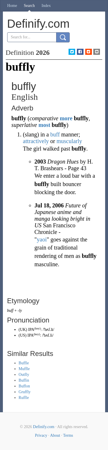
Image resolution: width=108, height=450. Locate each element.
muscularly (69, 141)
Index (46, 5)
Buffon (24, 386)
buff (55, 134)
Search (29, 5)
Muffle (24, 369)
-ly (20, 310)
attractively (36, 141)
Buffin (24, 380)
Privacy (41, 435)
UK (23, 329)
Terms (68, 435)
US (22, 335)
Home (12, 5)
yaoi (42, 239)
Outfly (24, 374)
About (55, 435)
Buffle (24, 363)
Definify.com (43, 427)
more (66, 118)
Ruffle (24, 397)
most (44, 125)
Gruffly (25, 392)
